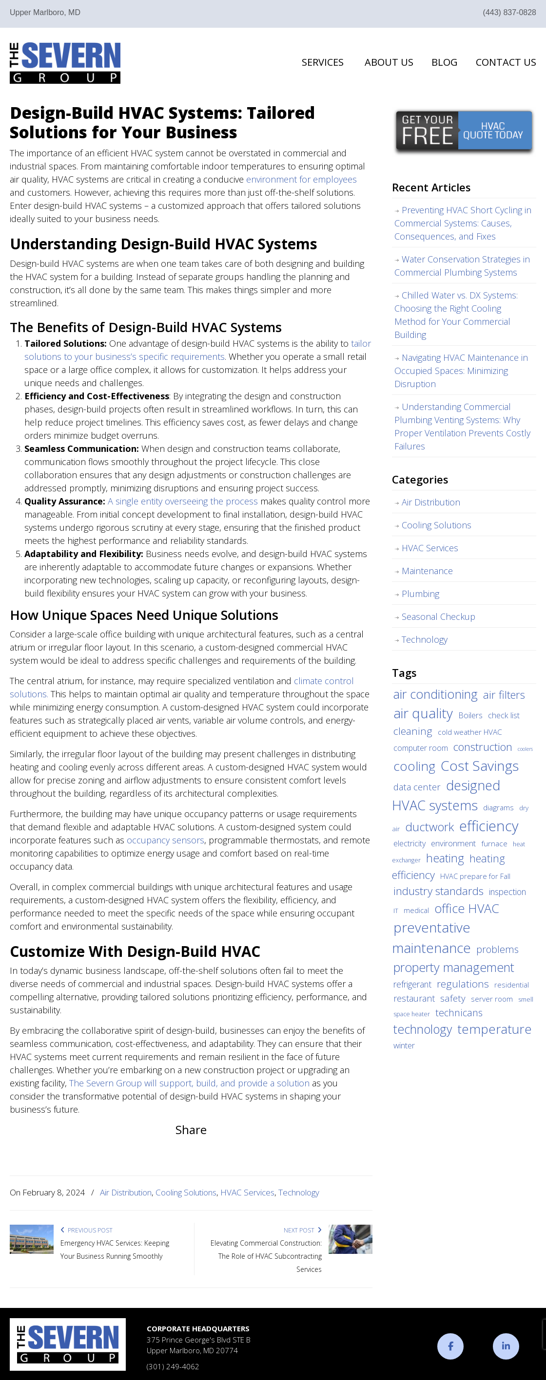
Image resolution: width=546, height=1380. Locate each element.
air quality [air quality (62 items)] (423, 713)
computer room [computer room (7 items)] (420, 748)
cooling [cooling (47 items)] (414, 766)
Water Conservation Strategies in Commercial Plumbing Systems (462, 265)
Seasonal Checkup (438, 616)
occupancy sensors (165, 840)
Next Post (303, 1230)
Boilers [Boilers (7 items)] (470, 715)
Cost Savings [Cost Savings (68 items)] (480, 765)
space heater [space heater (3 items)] (411, 1014)
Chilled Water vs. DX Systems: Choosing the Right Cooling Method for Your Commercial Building (456, 314)
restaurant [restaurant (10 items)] (414, 998)
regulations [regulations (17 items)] (463, 983)
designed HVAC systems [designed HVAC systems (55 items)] (446, 795)
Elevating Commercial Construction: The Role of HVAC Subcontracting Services (266, 1256)
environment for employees (301, 179)
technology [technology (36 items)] (422, 1029)
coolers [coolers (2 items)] (525, 749)
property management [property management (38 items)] (453, 967)
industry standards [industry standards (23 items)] (438, 890)
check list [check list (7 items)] (504, 715)
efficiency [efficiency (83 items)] (488, 826)
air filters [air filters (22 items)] (504, 694)
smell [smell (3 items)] (525, 999)
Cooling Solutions (186, 1192)
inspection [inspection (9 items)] (507, 891)
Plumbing (420, 593)
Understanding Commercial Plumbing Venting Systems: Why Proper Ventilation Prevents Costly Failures (462, 426)
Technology (298, 1192)
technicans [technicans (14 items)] (459, 1012)
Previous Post (86, 1230)
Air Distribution (126, 1192)
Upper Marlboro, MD (45, 12)
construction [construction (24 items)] (482, 746)
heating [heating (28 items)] (445, 858)
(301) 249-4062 (173, 1366)
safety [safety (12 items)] (453, 998)
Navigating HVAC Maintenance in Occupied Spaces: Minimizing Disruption (461, 371)
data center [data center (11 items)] (417, 787)
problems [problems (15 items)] (497, 949)
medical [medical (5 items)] (416, 910)
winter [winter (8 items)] (404, 1045)
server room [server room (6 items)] (492, 998)
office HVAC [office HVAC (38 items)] (466, 908)
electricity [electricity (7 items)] (409, 843)
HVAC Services (247, 1192)
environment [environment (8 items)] (453, 843)
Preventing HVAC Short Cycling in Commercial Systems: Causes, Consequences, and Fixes (462, 223)
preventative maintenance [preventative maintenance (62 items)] (431, 937)
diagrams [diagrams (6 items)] (498, 807)
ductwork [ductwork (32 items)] (429, 827)
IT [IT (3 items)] (395, 911)
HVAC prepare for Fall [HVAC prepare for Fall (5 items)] (475, 876)
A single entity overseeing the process (183, 501)
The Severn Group (65, 63)
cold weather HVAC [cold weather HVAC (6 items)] (470, 732)
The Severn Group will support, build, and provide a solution (189, 1083)
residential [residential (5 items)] (511, 984)
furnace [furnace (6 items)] (494, 843)
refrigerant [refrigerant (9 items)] (412, 984)
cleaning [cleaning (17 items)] (412, 731)
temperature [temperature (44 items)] (494, 1029)
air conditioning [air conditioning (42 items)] (435, 694)
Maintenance (427, 571)
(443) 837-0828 (509, 12)
